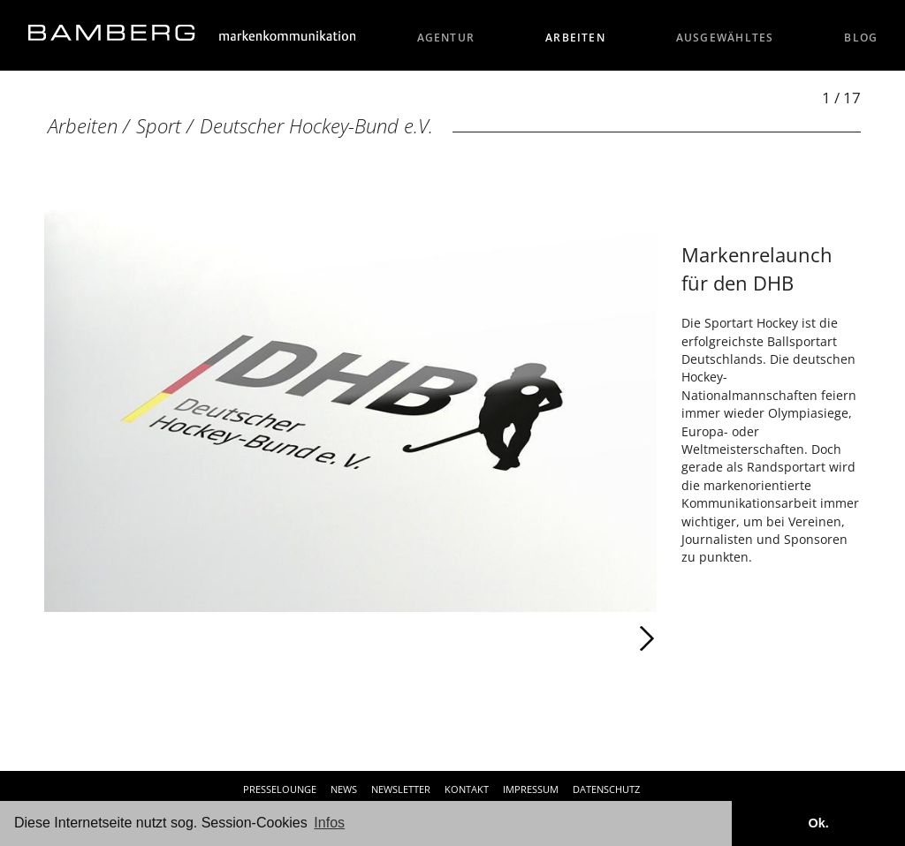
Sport (158, 126)
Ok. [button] (818, 823)
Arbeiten (575, 37)
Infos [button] (329, 822)
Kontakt (467, 789)
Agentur (446, 37)
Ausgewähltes (725, 37)
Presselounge (279, 789)
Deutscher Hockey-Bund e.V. (316, 126)
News (344, 789)
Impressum (531, 789)
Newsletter (400, 789)
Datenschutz (606, 789)
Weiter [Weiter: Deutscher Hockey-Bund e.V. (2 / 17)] (503, 638)
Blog (861, 37)
